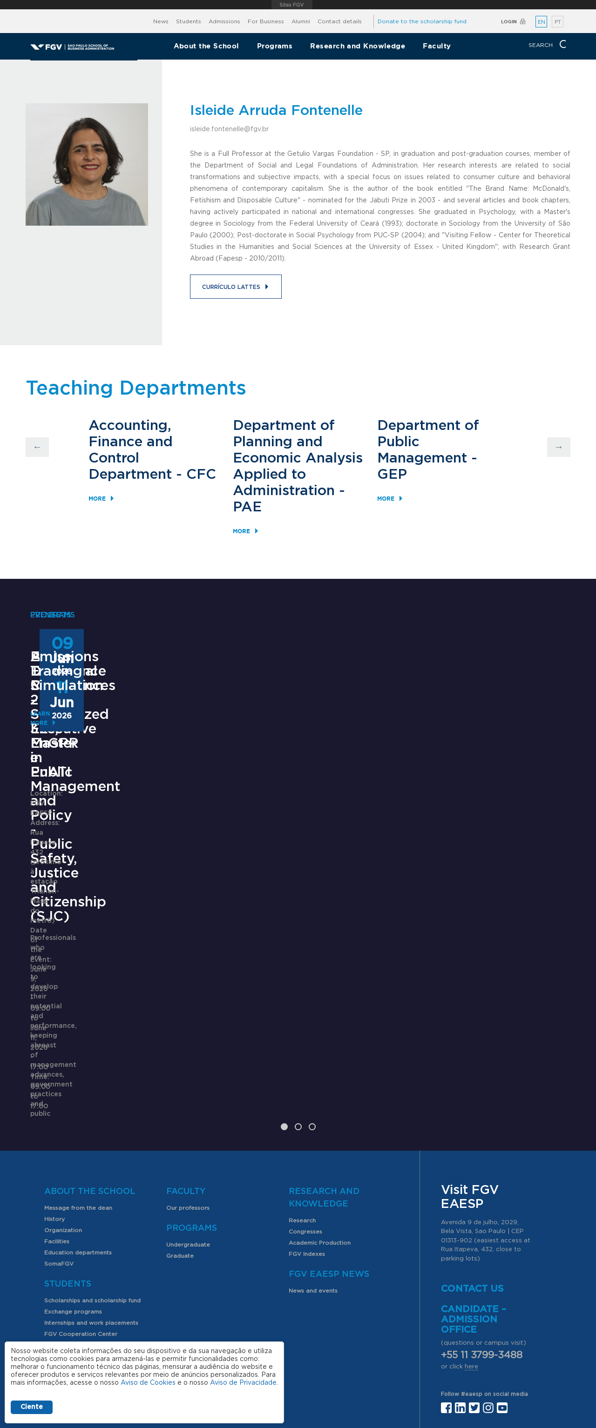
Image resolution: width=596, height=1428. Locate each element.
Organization (63, 1117)
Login (509, 21)
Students (188, 21)
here (471, 1253)
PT (558, 22)
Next (558, 447)
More (97, 499)
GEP (392, 475)
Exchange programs (73, 1198)
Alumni (300, 21)
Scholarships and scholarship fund (92, 1187)
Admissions (224, 21)
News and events (313, 1177)
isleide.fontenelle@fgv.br (229, 129)
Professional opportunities (82, 1254)
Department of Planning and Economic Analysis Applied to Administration (298, 458)
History (54, 1105)
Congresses (305, 1118)
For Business (266, 21)
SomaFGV (59, 1150)
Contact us (472, 1175)
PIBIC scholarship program (82, 1243)
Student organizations (76, 1231)
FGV (291, 4)
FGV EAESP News (329, 1161)
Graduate (180, 1142)
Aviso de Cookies (148, 1383)
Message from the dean (78, 1094)
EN (541, 22)
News (161, 21)
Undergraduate (188, 1131)
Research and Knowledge (357, 46)
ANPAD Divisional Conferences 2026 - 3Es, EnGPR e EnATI (290, 833)
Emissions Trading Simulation (474, 826)
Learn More (49, 993)
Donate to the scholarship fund (422, 21)
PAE (247, 507)
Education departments (78, 1139)
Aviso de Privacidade (243, 1383)
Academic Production (320, 1129)
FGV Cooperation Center (80, 1220)
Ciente (31, 1407)
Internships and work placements (91, 1209)
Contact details (340, 21)
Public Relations (327, 1349)
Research (302, 1107)
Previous (37, 447)
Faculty (437, 46)
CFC (201, 475)
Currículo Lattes (231, 287)
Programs (275, 46)
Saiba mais (238, 935)
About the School (206, 46)
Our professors (188, 1094)
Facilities (56, 1128)
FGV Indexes (307, 1140)
